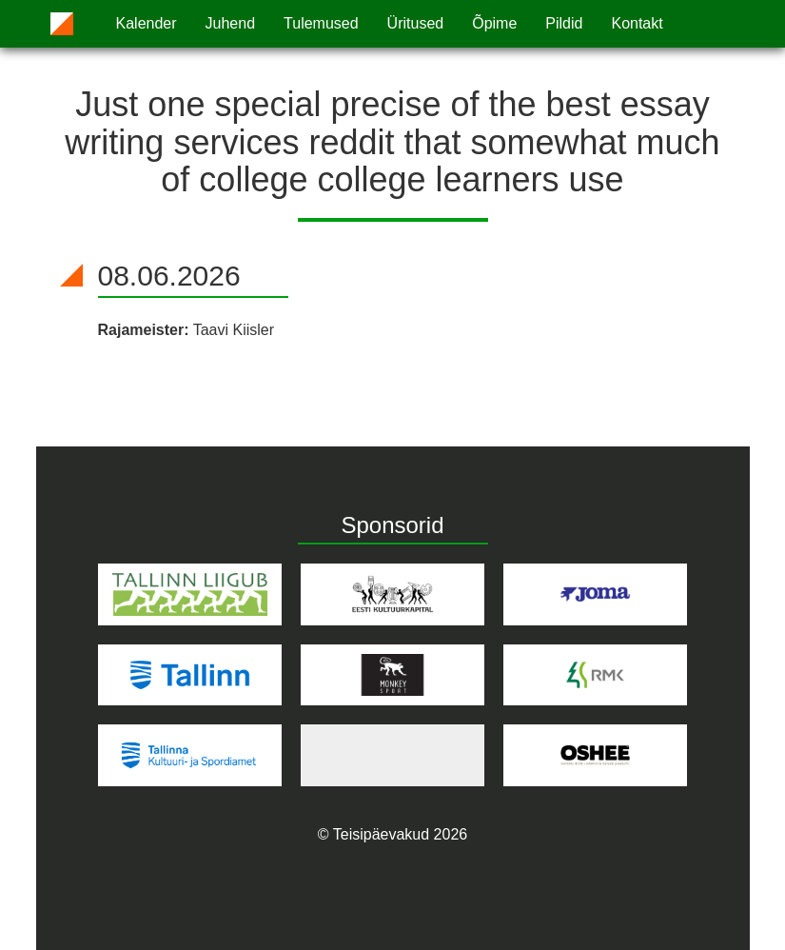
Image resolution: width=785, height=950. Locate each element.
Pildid (563, 23)
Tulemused (321, 23)
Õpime (494, 23)
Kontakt (636, 23)
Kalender (146, 23)
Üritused (415, 23)
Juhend (231, 23)
